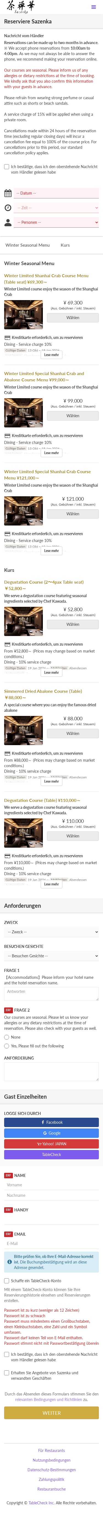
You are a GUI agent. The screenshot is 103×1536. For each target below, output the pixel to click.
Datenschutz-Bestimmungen (51, 1469)
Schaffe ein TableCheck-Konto (32, 1280)
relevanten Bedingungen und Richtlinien (48, 1399)
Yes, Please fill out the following (34, 1046)
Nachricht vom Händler (24, 35)
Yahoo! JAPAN (51, 1143)
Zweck (11, 922)
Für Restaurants (51, 1450)
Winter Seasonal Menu (27, 244)
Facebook (51, 1122)
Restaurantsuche (51, 1489)
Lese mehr (51, 355)
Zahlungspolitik (51, 1479)
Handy (16, 1210)
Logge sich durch (22, 1113)
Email (15, 1234)
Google (51, 1133)
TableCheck (51, 1154)
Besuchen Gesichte (23, 946)
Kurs (65, 244)
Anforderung (19, 1058)
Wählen (74, 317)
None (12, 1037)
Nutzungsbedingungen (52, 1460)
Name (15, 1175)
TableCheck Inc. (42, 1502)
